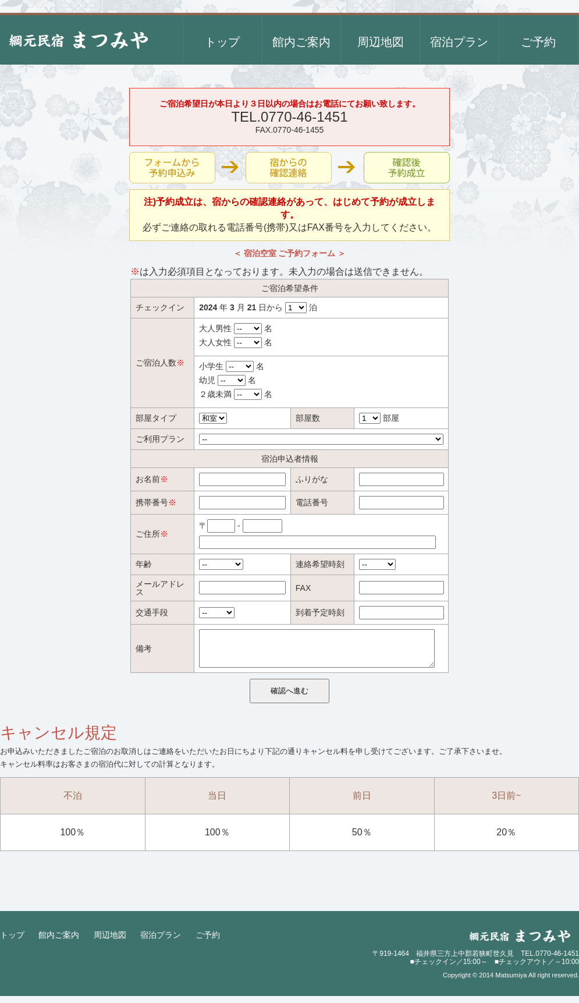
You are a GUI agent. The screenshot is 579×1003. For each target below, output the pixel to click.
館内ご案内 (58, 942)
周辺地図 (110, 942)
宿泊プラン (160, 942)
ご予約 (208, 942)
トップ (12, 942)
